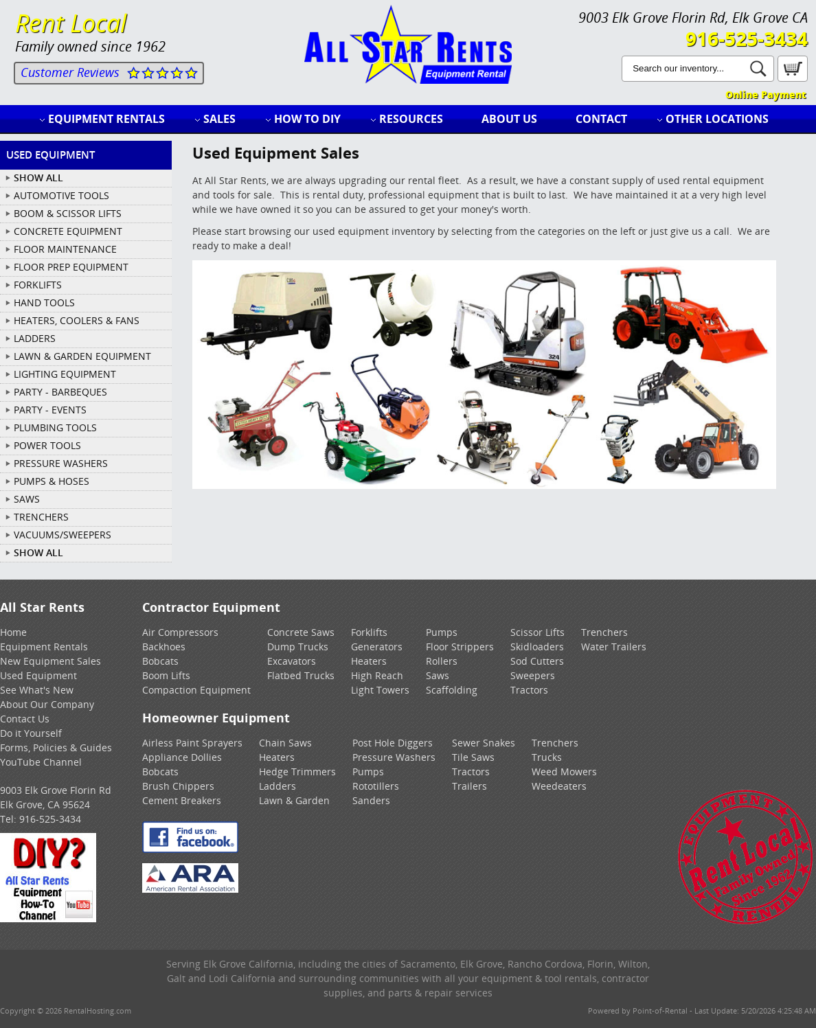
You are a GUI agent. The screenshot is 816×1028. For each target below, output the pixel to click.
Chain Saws (285, 742)
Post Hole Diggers (392, 742)
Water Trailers (613, 646)
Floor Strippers (460, 646)
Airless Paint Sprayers (192, 742)
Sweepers (532, 675)
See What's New (36, 689)
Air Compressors (180, 632)
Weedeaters (559, 785)
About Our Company (47, 704)
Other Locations (717, 118)
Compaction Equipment (196, 689)
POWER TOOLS (47, 445)
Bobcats (160, 660)
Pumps (441, 632)
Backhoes (163, 646)
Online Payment (765, 94)
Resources (411, 118)
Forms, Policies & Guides (56, 747)
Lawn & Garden (294, 800)
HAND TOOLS (44, 302)
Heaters (369, 660)
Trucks (547, 757)
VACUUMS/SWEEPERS (62, 534)
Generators (377, 646)
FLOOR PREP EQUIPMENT (71, 266)
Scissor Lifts (537, 632)
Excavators (291, 660)
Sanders (371, 800)
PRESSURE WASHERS (61, 463)
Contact (601, 118)
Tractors (529, 689)
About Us (509, 118)
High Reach (377, 675)
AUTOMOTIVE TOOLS (61, 195)
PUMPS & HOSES (51, 481)
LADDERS (35, 338)
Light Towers (380, 689)
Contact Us (24, 718)
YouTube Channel (41, 761)
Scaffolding (451, 689)
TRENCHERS (41, 516)
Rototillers (375, 785)
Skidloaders (537, 646)
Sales (219, 118)
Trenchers (604, 632)
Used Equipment (38, 675)
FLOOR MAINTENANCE (65, 248)
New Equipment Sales (50, 660)
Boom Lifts (166, 675)
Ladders (277, 785)
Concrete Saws (301, 632)
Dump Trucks (297, 646)
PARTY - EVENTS (50, 409)
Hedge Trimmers (297, 771)
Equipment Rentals (106, 118)
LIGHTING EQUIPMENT (65, 373)
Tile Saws (473, 757)
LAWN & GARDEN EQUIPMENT (82, 356)
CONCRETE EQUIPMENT (68, 231)
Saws (437, 675)
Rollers (441, 660)
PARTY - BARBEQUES (60, 391)
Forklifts (369, 632)
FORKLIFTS (38, 284)
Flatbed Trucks (301, 675)
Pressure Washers (393, 757)
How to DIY (307, 118)
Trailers (469, 785)
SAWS (27, 498)
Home (13, 632)
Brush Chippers (178, 785)
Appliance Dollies (182, 757)
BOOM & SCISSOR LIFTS (68, 213)
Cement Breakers (181, 800)
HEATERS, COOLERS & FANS (76, 320)
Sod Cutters (537, 660)
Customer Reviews (70, 72)
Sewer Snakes (483, 742)
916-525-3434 (746, 38)
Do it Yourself (31, 733)
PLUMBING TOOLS (55, 427)
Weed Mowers (564, 771)
